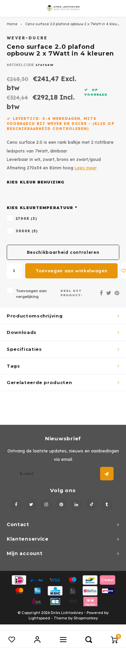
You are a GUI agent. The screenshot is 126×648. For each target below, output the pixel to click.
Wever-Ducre (27, 37)
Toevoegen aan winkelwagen (71, 270)
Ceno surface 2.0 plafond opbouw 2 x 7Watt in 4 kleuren (74, 24)
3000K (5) (27, 231)
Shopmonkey (86, 618)
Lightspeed (39, 618)
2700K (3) (26, 218)
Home (12, 24)
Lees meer (86, 167)
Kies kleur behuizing (36, 182)
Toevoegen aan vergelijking (31, 293)
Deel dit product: (71, 292)
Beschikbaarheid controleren (63, 252)
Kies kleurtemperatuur (42, 207)
